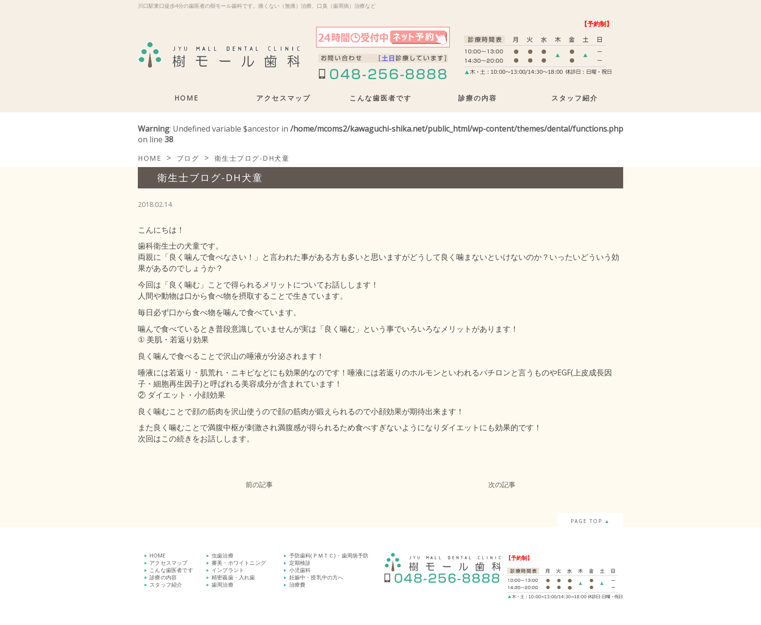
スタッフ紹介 (574, 97)
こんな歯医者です (380, 97)
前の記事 (259, 484)
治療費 (297, 582)
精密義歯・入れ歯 (233, 575)
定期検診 (300, 561)
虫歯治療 (222, 554)
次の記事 (501, 484)
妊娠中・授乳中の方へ (316, 575)
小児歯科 (300, 568)
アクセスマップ (283, 97)
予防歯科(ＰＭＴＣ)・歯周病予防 (329, 554)
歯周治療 (222, 582)
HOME (186, 97)
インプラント (228, 568)
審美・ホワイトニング (239, 561)
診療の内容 (477, 97)
